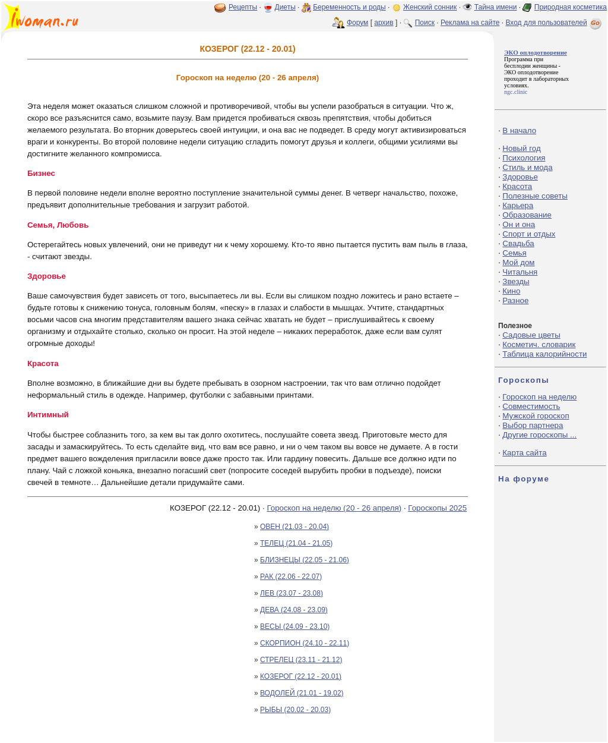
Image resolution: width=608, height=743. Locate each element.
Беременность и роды (349, 7)
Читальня (519, 271)
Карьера (517, 205)
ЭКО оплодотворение (531, 72)
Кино (511, 291)
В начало (519, 130)
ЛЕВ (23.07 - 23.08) (291, 593)
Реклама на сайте (470, 22)
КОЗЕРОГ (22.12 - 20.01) (300, 676)
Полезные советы (535, 195)
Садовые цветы (531, 334)
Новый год (521, 148)
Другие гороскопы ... (539, 434)
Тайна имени (495, 7)
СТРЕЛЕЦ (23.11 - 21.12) (301, 660)
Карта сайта (524, 452)
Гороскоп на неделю (539, 396)
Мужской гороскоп (535, 415)
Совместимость (531, 406)
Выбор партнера (532, 425)
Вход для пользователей (554, 22)
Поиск (425, 22)
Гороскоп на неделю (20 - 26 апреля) (334, 507)
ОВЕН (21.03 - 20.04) (294, 526)
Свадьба (518, 243)
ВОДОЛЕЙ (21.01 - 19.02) (302, 693)
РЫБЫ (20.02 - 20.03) (295, 710)
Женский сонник (430, 7)
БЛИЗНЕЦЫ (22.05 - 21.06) (304, 560)
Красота (517, 186)
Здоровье (520, 176)
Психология (523, 157)
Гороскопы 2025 (437, 507)
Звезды (515, 281)
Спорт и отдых (528, 233)
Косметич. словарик (538, 344)
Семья (514, 252)
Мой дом (518, 262)
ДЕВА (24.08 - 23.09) (294, 610)
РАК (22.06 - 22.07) (291, 576)
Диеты (285, 7)
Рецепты (243, 7)
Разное (515, 300)
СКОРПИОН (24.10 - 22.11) (304, 643)
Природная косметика (570, 7)
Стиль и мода (527, 167)
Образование (527, 214)
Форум (357, 22)
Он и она (518, 224)
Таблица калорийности (544, 354)
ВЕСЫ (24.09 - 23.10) (295, 626)
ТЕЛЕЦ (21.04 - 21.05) (296, 543)
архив (383, 22)
